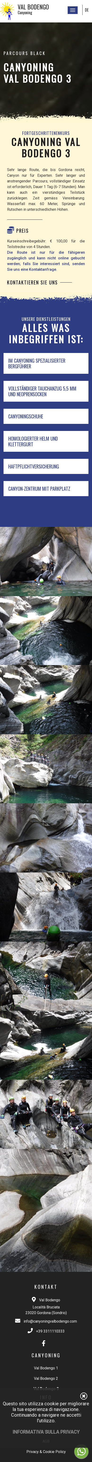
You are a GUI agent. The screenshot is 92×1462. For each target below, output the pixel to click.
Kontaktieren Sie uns (32, 282)
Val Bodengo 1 (46, 1368)
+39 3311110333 (50, 1331)
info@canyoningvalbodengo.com (50, 1321)
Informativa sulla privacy (46, 1432)
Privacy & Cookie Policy (46, 1451)
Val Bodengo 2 (46, 1378)
